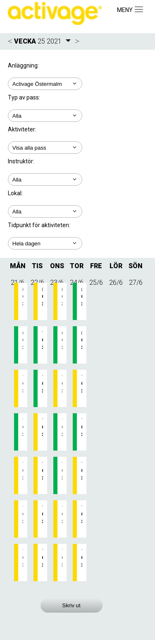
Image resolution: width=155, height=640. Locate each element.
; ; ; (45, 147)
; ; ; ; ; (45, 243)
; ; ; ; (45, 179)
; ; (45, 115)
